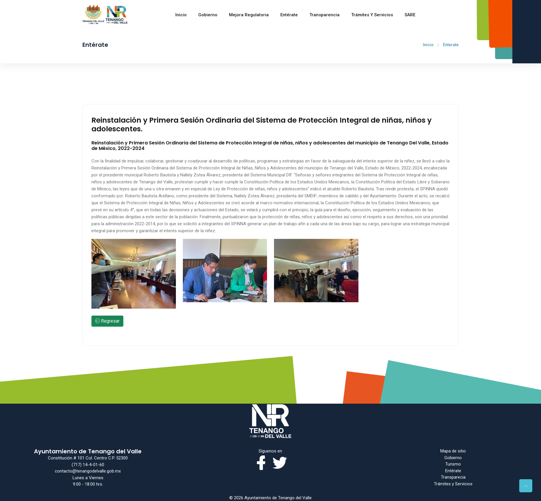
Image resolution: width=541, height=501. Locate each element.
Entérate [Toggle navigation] (289, 13)
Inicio (181, 13)
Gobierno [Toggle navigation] (207, 13)
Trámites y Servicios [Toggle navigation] (372, 13)
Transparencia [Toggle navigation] (324, 13)
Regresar (107, 321)
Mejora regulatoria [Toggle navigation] (249, 13)
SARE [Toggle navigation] (410, 13)
